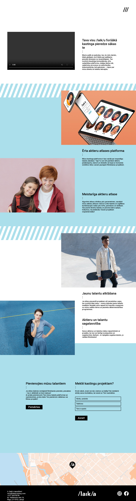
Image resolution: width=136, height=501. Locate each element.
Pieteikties (34, 407)
